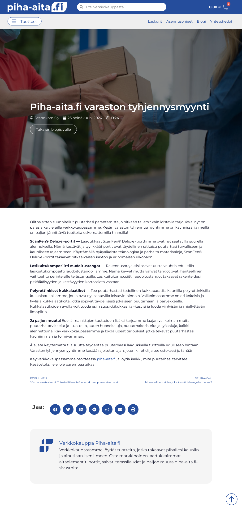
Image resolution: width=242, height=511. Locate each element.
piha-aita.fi (106, 359)
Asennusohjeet (179, 21)
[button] (25, 21)
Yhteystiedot (221, 21)
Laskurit (155, 21)
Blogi (201, 21)
